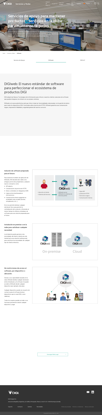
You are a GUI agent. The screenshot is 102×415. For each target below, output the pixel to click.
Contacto (20, 407)
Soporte (10, 407)
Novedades (40, 407)
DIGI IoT (82, 60)
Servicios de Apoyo (19, 60)
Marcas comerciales (89, 407)
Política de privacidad (66, 407)
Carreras (30, 407)
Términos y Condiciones (77, 407)
